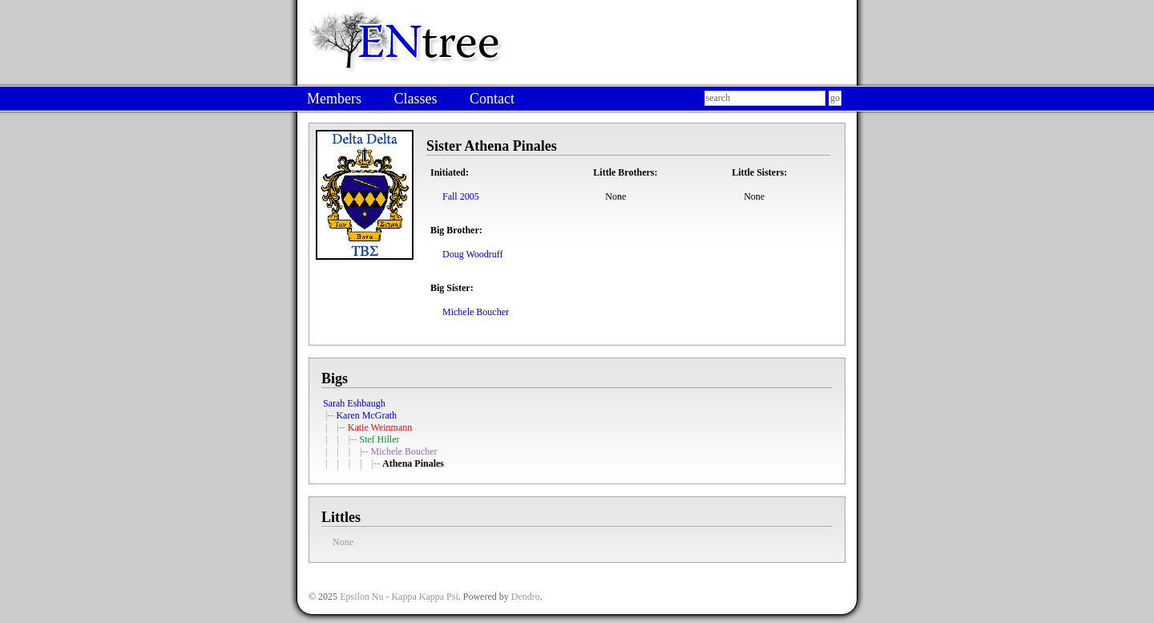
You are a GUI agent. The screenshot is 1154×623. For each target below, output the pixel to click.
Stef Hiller (379, 439)
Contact (492, 99)
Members (334, 99)
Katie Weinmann (380, 427)
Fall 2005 (460, 196)
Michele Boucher (475, 312)
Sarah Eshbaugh (354, 403)
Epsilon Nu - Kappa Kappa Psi (399, 596)
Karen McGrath (366, 415)
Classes (415, 99)
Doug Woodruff (472, 254)
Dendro (525, 596)
